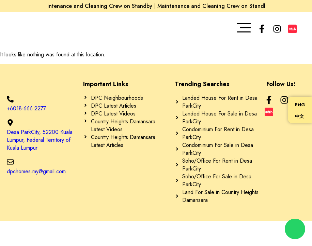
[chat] (295, 229)
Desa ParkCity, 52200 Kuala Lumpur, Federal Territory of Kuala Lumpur (40, 140)
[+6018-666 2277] (10, 99)
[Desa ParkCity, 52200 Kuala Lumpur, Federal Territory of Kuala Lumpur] (10, 122)
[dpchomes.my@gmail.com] (10, 162)
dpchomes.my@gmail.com (36, 171)
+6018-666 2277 (26, 108)
